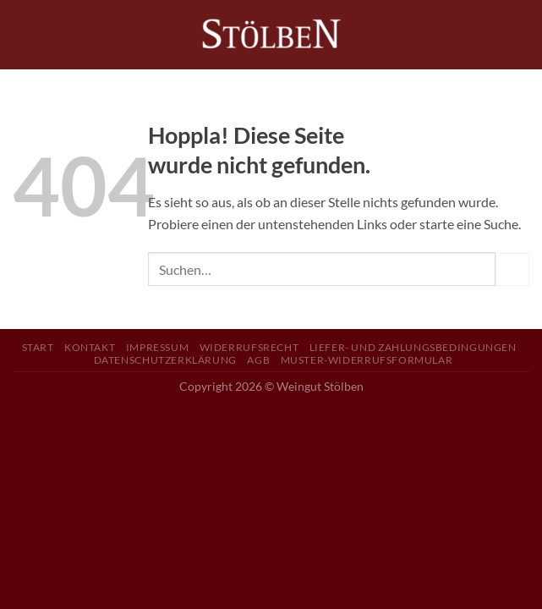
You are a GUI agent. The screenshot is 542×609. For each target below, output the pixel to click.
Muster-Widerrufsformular (367, 360)
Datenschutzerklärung (165, 360)
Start (38, 347)
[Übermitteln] (512, 269)
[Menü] (23, 34)
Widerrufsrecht (249, 347)
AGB (258, 360)
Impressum (157, 347)
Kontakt (89, 347)
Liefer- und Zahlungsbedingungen (413, 347)
